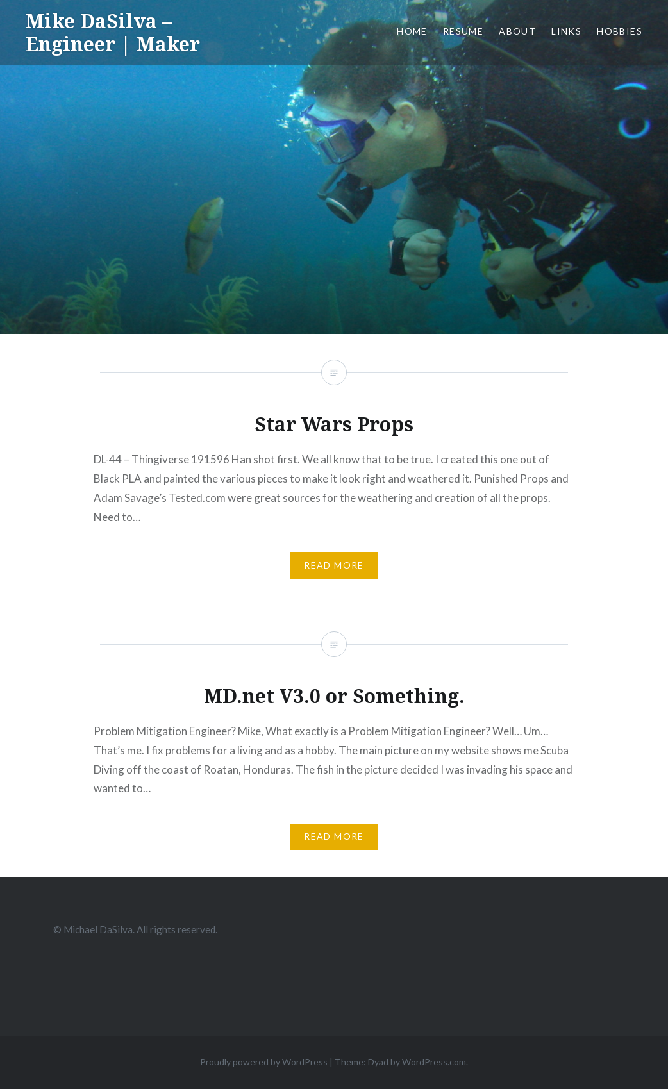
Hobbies (619, 31)
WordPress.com (434, 1061)
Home (412, 31)
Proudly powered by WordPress (264, 1061)
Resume (463, 31)
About (517, 31)
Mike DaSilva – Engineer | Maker (113, 32)
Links (566, 31)
